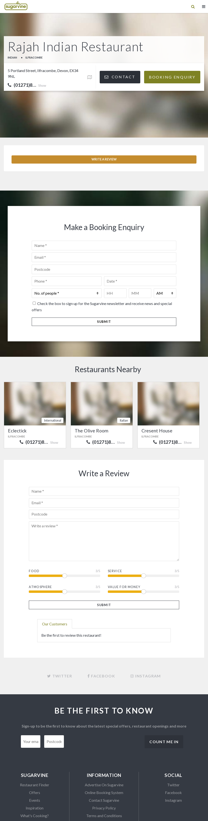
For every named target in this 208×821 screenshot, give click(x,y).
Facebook (173, 761)
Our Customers (54, 592)
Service (115, 540)
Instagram (173, 769)
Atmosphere (40, 555)
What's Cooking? (34, 784)
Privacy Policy (104, 776)
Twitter (173, 753)
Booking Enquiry (172, 77)
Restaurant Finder (34, 753)
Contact (119, 76)
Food (34, 540)
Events (34, 769)
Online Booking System (104, 761)
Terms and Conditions (104, 784)
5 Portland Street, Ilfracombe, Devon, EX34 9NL (43, 73)
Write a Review (104, 128)
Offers (34, 761)
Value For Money (124, 555)
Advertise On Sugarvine (104, 753)
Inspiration (34, 776)
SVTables (35, 792)
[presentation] (104, 713)
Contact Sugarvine (104, 769)
